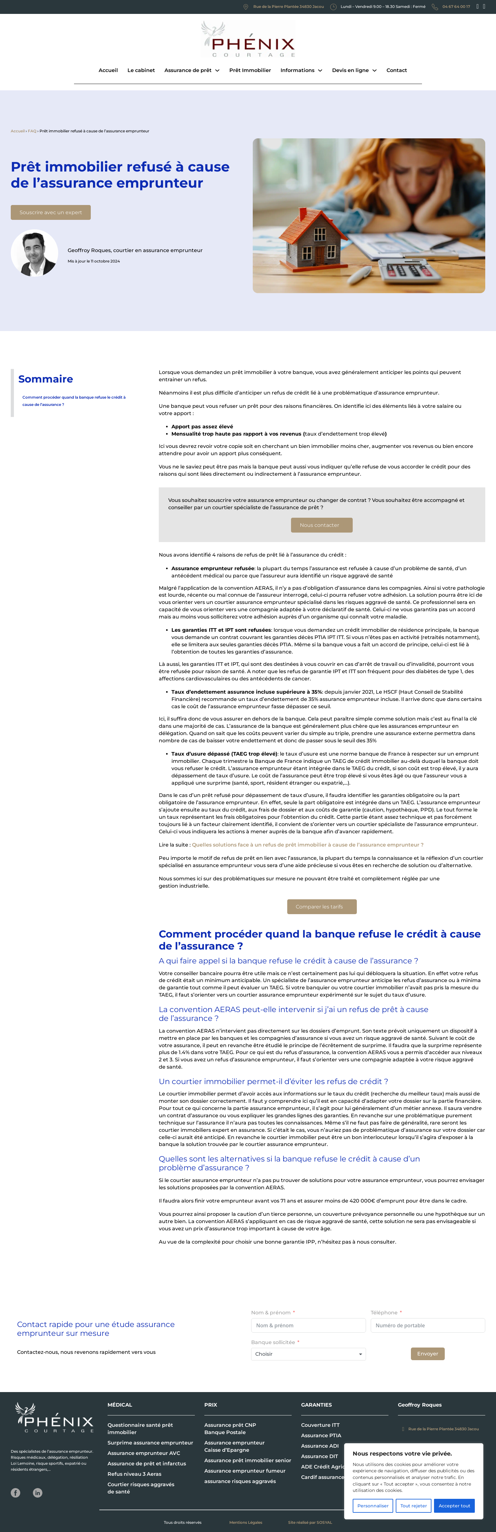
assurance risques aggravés (240, 1481)
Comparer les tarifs (322, 907)
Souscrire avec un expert (51, 212)
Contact (397, 70)
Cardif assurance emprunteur (339, 1477)
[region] (413, 1481)
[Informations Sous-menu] (320, 70)
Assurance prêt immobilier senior (247, 1460)
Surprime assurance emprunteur (150, 1443)
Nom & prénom (271, 1313)
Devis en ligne (350, 70)
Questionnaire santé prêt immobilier (140, 1428)
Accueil (108, 70)
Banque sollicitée (273, 1342)
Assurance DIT (319, 1456)
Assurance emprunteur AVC (144, 1453)
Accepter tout (454, 1506)
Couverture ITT (320, 1425)
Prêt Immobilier (250, 70)
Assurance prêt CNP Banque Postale (230, 1428)
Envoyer (427, 1354)
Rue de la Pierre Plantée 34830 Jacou (288, 6)
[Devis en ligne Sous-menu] (374, 70)
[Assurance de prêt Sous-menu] (217, 70)
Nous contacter (322, 525)
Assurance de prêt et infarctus (147, 1464)
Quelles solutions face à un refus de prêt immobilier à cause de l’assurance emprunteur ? (308, 845)
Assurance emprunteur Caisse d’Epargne (234, 1446)
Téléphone (384, 1313)
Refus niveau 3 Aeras (134, 1474)
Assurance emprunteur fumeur (245, 1471)
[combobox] (308, 1354)
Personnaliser (373, 1506)
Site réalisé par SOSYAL (310, 1522)
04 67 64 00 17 (456, 6)
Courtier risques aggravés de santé (141, 1488)
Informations (297, 70)
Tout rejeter (413, 1506)
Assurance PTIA (321, 1435)
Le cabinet (141, 70)
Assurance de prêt (188, 70)
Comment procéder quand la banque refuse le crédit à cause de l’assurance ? (74, 401)
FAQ (32, 131)
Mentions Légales (245, 1522)
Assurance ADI (320, 1446)
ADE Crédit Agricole (327, 1467)
